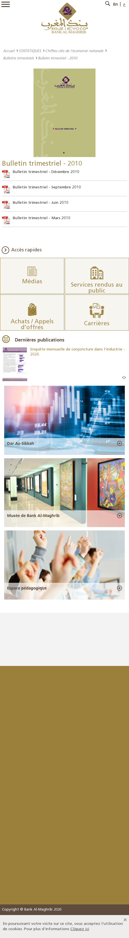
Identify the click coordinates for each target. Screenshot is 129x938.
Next (125, 378)
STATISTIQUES (30, 50)
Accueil (9, 50)
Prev (123, 378)
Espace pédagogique (27, 588)
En (115, 4)
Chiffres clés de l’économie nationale (74, 50)
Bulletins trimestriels (18, 58)
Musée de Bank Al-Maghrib (33, 515)
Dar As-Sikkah (20, 443)
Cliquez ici (79, 929)
